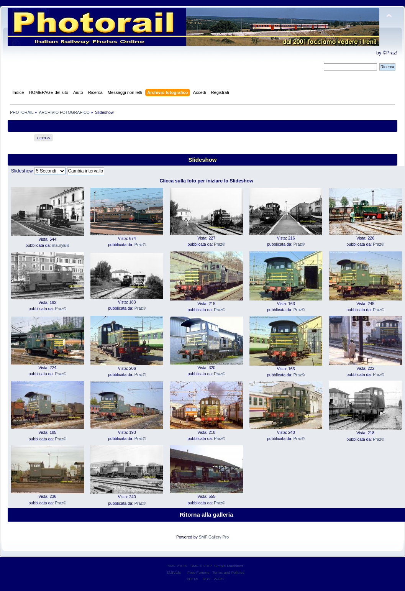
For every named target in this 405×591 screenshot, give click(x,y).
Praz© (140, 244)
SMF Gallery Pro (214, 537)
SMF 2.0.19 (177, 566)
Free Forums (198, 572)
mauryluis (60, 245)
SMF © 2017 (201, 566)
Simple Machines (228, 566)
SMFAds (173, 572)
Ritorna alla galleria (206, 514)
